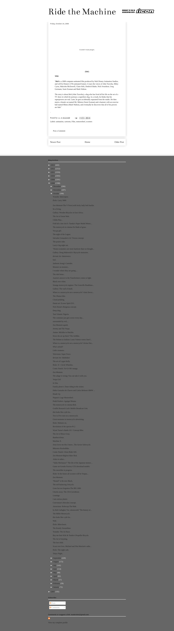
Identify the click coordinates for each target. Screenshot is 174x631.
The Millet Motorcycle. (61, 514)
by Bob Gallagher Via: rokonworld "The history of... (72, 510)
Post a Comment (59, 131)
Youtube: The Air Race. (61, 532)
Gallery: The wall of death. (63, 289)
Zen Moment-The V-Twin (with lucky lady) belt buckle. (73, 205)
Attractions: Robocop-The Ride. (65, 506)
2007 (53, 592)
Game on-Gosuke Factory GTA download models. (71, 466)
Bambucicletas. (58, 437)
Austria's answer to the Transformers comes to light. (72, 278)
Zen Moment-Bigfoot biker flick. (65, 456)
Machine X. (57, 441)
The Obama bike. (59, 296)
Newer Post (55, 142)
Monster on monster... (61, 267)
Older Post (119, 142)
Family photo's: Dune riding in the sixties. (68, 387)
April (55, 576)
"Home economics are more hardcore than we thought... (73, 249)
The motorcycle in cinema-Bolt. (64, 405)
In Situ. (55, 383)
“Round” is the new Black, (63, 481)
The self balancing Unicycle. (63, 485)
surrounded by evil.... (61, 321)
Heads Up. (57, 394)
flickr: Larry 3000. (60, 200)
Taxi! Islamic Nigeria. (61, 314)
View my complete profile (58, 623)
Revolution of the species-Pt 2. (64, 427)
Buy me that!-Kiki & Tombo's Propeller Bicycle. (71, 535)
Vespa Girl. (57, 379)
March (56, 580)
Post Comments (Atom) (92, 149)
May (55, 573)
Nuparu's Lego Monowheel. (63, 398)
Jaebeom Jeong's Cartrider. (63, 263)
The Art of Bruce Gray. (61, 434)
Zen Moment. (58, 372)
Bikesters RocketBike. (61, 448)
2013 (53, 165)
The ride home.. (58, 274)
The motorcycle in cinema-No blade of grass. (69, 227)
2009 (53, 180)
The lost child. (58, 543)
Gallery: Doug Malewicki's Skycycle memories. (70, 252)
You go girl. (57, 231)
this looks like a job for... (62, 412)
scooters (89, 122)
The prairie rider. (59, 242)
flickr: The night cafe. (61, 550)
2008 (53, 183)
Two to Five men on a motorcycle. (65, 416)
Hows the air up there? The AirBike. (66, 336)
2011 (53, 172)
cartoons (67, 122)
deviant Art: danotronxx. (62, 256)
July (55, 565)
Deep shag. (57, 310)
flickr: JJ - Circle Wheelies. (63, 365)
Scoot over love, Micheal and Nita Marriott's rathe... (72, 546)
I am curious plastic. (60, 499)
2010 (53, 176)
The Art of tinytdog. (60, 539)
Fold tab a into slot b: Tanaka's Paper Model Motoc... (72, 224)
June (55, 569)
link (87, 72)
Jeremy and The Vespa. (61, 329)
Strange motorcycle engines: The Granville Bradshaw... (73, 285)
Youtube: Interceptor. (60, 197)
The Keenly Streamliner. (62, 528)
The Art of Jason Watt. (61, 216)
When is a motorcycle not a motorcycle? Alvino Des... (73, 343)
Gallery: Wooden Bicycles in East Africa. (68, 213)
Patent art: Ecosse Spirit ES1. (64, 303)
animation (59, 122)
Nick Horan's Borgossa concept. (65, 307)
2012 (53, 169)
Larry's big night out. (60, 245)
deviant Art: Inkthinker (61, 358)
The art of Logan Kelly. (61, 361)
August (56, 562)
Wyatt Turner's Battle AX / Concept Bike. (68, 430)
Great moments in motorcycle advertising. (68, 419)
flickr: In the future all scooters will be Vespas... (70, 474)
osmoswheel (80, 122)
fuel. (54, 260)
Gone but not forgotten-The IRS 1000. (67, 488)
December (57, 186)
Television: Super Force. (62, 354)
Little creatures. (58, 350)
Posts (52, 603)
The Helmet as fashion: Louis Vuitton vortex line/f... (72, 340)
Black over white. (59, 282)
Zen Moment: (58, 477)
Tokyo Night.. (58, 553)
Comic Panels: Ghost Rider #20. (65, 452)
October (56, 194)
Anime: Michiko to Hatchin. (63, 332)
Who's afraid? (58, 347)
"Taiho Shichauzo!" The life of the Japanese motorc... (72, 463)
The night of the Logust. (62, 234)
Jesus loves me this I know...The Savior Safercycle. (72, 445)
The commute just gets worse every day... (68, 318)
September (57, 558)
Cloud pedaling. (59, 300)
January (56, 587)
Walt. (55, 521)
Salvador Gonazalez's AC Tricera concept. (68, 238)
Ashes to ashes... (59, 459)
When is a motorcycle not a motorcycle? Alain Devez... (73, 292)
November (57, 190)
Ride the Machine (82, 11)
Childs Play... (58, 220)
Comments (55, 607)
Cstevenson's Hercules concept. (64, 503)
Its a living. (57, 209)
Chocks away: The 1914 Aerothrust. (66, 492)
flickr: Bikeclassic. (60, 524)
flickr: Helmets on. (60, 423)
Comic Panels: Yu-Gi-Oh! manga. (65, 369)
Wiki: (57, 76)
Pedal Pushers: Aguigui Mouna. (64, 401)
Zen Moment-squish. (60, 325)
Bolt (57, 81)
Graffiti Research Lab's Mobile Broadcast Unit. (70, 408)
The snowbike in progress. (62, 470)
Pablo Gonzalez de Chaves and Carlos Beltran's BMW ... (74, 390)
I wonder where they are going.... (65, 271)
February (56, 583)
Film (73, 122)
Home (87, 142)
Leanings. (56, 495)
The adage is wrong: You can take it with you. (70, 376)
